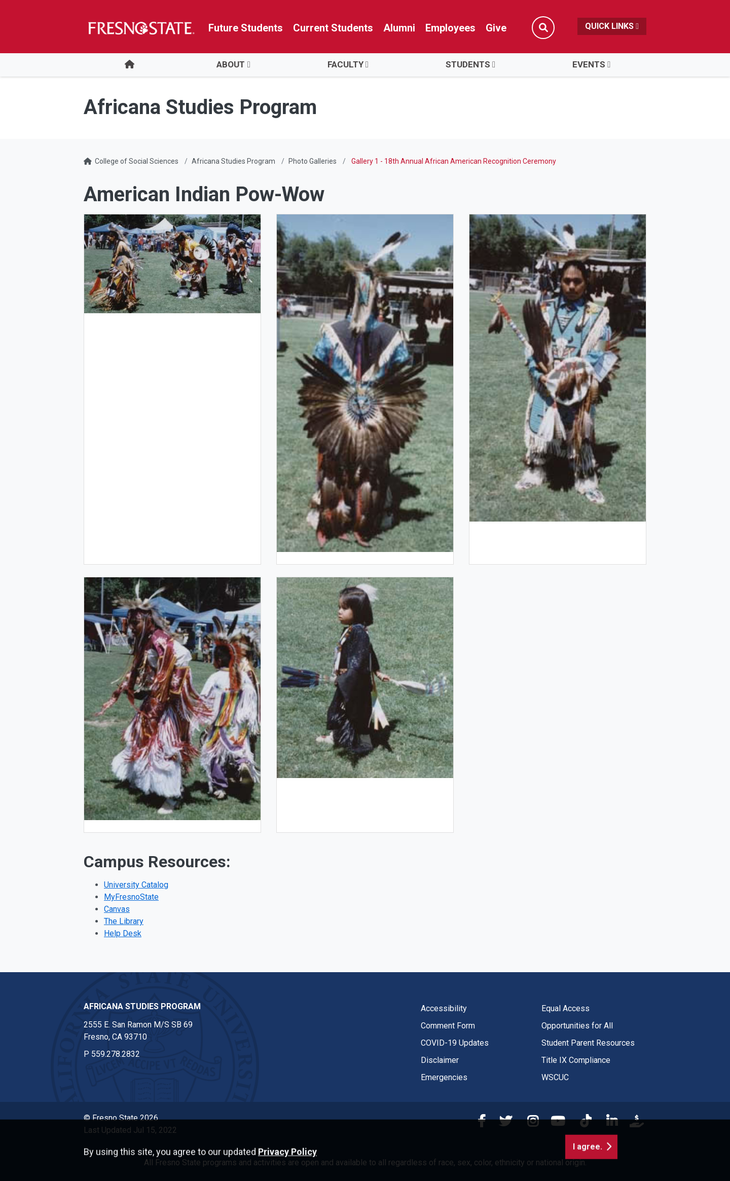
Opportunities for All (577, 1025)
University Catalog (136, 885)
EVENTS (588, 64)
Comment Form (448, 1025)
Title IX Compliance (575, 1060)
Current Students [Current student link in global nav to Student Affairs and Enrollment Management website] (333, 28)
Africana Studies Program (233, 161)
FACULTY (345, 64)
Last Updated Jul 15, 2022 (130, 1130)
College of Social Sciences (136, 161)
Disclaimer (440, 1060)
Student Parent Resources (588, 1043)
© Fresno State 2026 (121, 1118)
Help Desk (122, 933)
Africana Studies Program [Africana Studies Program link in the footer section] (142, 1006)
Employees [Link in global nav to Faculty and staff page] (450, 28)
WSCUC (555, 1077)
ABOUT (230, 64)
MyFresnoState (131, 897)
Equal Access (565, 1008)
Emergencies (444, 1077)
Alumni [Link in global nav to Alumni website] (399, 28)
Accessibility (444, 1008)
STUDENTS (468, 64)
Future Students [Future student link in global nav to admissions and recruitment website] (245, 28)
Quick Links (612, 26)
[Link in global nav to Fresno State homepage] (141, 28)
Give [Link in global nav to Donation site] (496, 28)
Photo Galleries (312, 161)
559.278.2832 (115, 1054)
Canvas (117, 909)
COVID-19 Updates (455, 1043)
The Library (123, 921)
